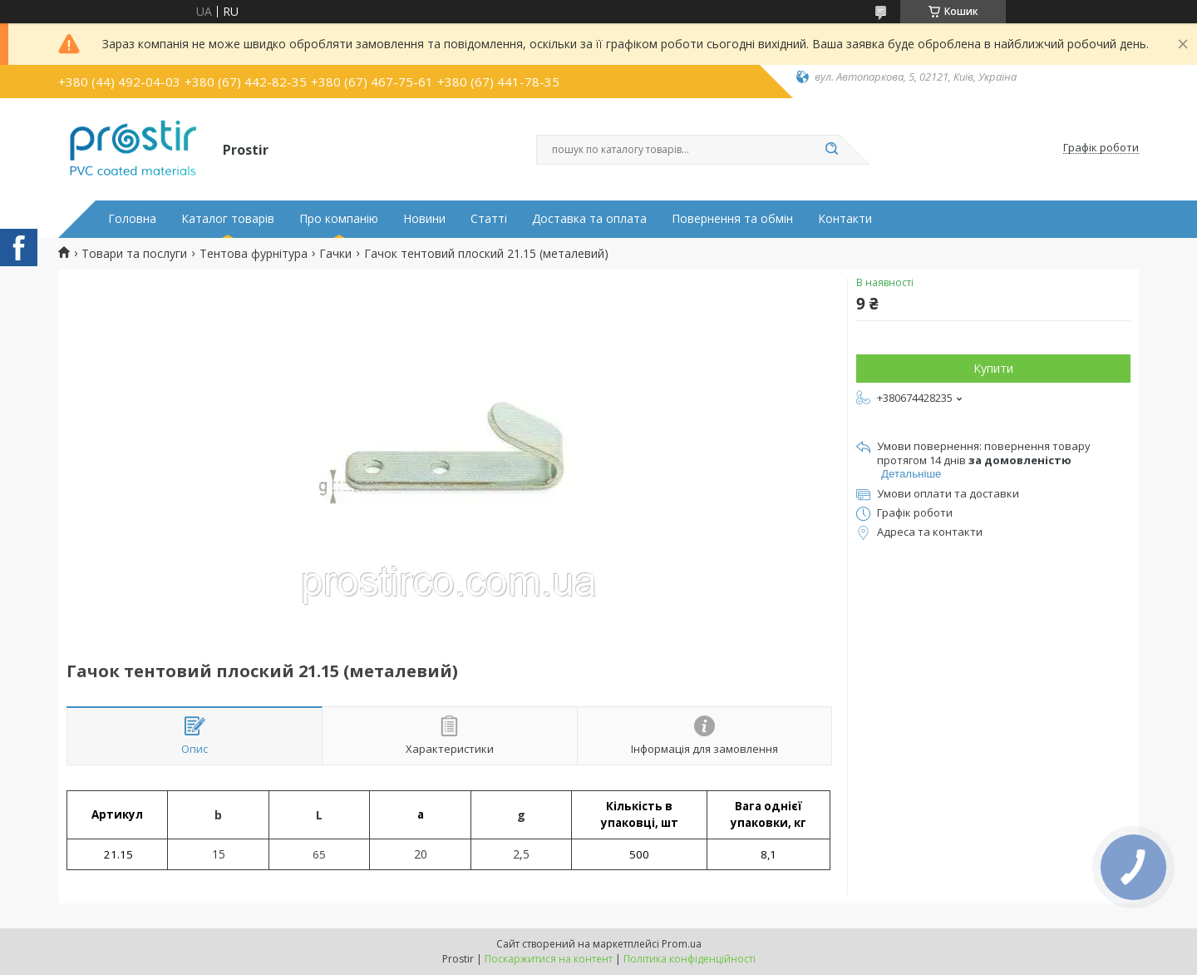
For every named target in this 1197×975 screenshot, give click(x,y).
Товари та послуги (134, 253)
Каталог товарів (227, 219)
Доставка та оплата (589, 219)
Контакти (845, 219)
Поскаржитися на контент (549, 959)
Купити (993, 368)
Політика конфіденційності (689, 959)
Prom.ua (682, 944)
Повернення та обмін (732, 219)
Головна (132, 219)
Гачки (335, 253)
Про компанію (338, 219)
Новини (424, 219)
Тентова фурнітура (254, 253)
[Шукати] (831, 150)
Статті (488, 219)
